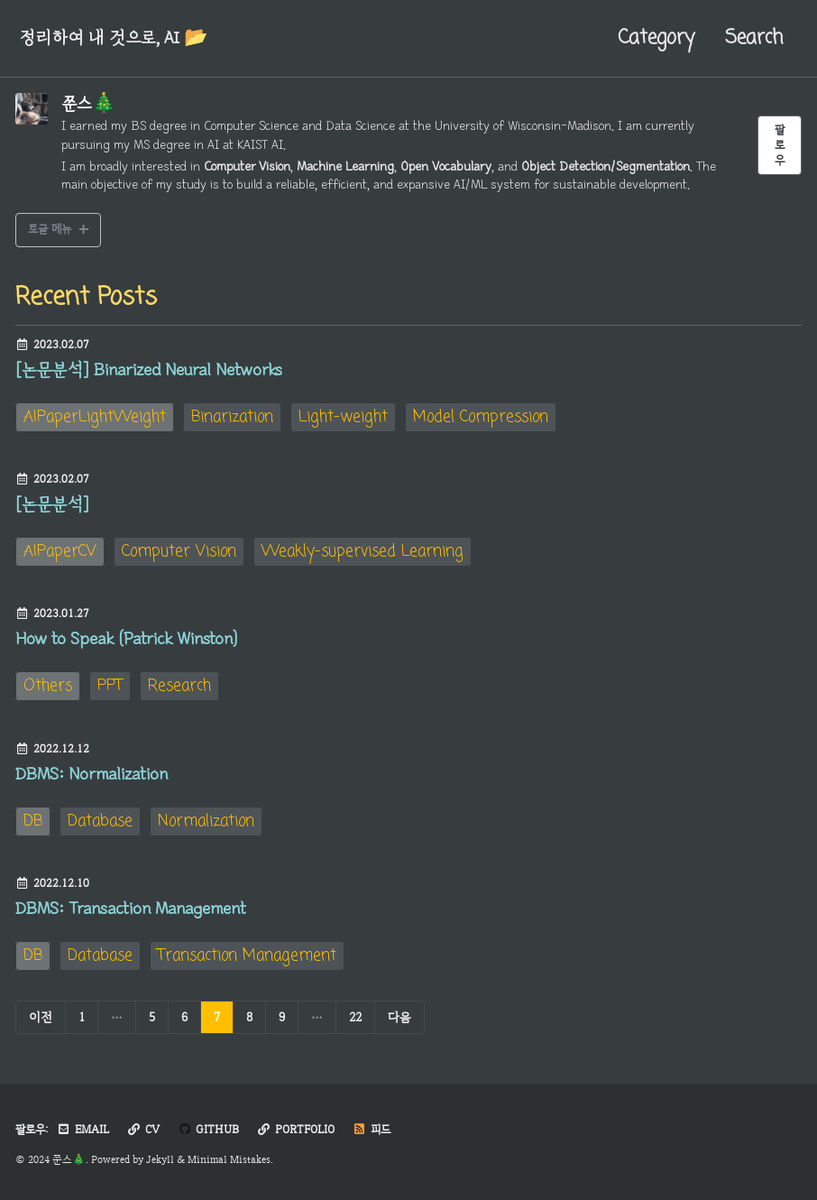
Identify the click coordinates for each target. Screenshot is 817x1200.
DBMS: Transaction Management (130, 908)
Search (754, 37)
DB (32, 821)
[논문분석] (52, 504)
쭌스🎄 (88, 104)
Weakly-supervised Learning (363, 551)
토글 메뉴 (49, 228)
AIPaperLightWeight (94, 417)
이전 (40, 1017)
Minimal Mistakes (229, 1159)
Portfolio (296, 1129)
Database (100, 821)
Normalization (206, 821)
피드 (371, 1129)
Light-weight (343, 417)
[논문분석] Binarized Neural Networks (148, 370)
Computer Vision (179, 551)
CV (143, 1129)
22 (355, 1017)
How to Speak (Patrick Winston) (126, 639)
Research (179, 686)
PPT (110, 686)
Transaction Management (247, 956)
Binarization (232, 417)
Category (656, 37)
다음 (399, 1017)
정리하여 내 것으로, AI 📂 (113, 38)
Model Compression (480, 417)
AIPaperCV (59, 551)
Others (47, 686)
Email (83, 1129)
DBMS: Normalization (91, 774)
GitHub (208, 1129)
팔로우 (780, 145)
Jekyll (160, 1159)
